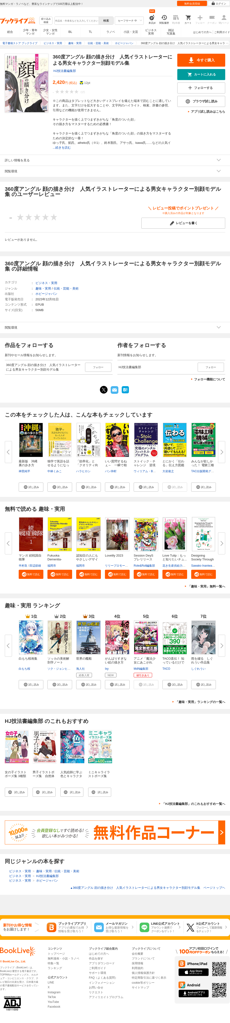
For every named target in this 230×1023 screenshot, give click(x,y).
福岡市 (51, 565)
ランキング (55, 968)
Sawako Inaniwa (201, 565)
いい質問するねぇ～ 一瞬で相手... (116, 465)
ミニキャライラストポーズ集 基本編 (99, 776)
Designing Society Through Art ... (202, 559)
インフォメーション (102, 982)
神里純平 (24, 471)
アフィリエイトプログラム (106, 997)
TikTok (52, 997)
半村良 (23, 565)
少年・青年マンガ (30, 32)
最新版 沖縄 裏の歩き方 (29, 463)
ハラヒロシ (83, 471)
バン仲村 (110, 471)
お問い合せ (96, 987)
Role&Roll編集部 (144, 565)
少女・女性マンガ (50, 32)
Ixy (107, 668)
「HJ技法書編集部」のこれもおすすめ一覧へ (193, 804)
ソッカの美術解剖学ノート (58, 660)
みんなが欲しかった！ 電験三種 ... (202, 465)
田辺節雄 (35, 565)
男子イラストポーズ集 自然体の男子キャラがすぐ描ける (43, 777)
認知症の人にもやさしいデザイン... (87, 559)
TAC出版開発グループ (205, 471)
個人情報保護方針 (143, 973)
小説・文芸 (131, 32)
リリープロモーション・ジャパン (126, 565)
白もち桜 (24, 668)
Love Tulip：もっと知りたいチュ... (174, 557)
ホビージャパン (46, 294)
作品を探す (96, 958)
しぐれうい (198, 668)
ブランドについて (143, 958)
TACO (166, 668)
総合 (10, 32)
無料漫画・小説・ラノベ (63, 958)
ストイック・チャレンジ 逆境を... (144, 465)
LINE (51, 982)
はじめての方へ (202, 32)
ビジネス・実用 (46, 283)
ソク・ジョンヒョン (60, 668)
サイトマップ (140, 987)
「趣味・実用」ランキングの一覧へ (200, 702)
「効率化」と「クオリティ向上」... (87, 465)
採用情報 (137, 963)
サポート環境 (97, 973)
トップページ (56, 953)
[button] (31, 487)
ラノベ (110, 32)
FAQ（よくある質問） (103, 977)
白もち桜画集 (28, 658)
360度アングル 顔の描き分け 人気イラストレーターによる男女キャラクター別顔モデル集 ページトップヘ (147, 887)
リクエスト (96, 992)
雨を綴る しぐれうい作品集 (202, 660)
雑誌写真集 (171, 32)
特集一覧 (53, 963)
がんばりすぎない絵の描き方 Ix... (116, 662)
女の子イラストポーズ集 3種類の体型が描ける (16, 776)
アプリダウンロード (102, 963)
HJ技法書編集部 (64, 71)
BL (70, 32)
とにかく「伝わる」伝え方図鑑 (173, 463)
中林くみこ (54, 471)
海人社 (80, 668)
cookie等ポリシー (143, 982)
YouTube (53, 1002)
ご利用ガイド (222, 32)
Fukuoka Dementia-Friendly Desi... (57, 559)
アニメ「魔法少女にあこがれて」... (144, 662)
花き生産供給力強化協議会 (179, 565)
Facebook (54, 1006)
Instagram (54, 992)
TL (90, 32)
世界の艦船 (84, 658)
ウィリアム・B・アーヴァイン (153, 471)
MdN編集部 (141, 668)
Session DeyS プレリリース (145, 557)
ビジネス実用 (151, 32)
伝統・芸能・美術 (66, 288)
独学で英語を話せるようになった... (58, 465)
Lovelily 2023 (114, 555)
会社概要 (137, 953)
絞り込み (46, 20)
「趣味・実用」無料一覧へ (206, 586)
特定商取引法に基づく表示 (149, 977)
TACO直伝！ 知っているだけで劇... (173, 662)
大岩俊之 (168, 471)
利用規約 (137, 968)
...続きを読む (62, 147)
